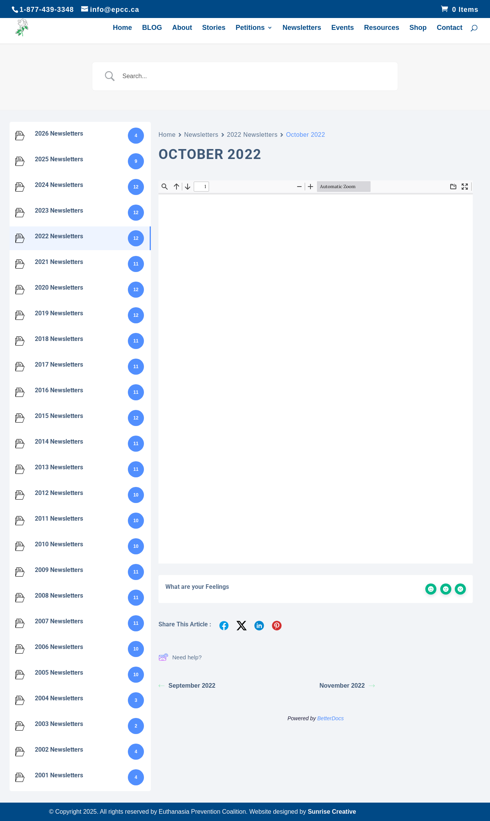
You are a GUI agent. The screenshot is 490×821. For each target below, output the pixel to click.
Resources (381, 28)
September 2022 (187, 685)
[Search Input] (254, 76)
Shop (418, 28)
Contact (449, 28)
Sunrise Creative (332, 811)
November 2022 (347, 685)
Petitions (250, 28)
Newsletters (302, 28)
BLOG (152, 28)
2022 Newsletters (252, 134)
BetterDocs (330, 718)
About (182, 28)
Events (343, 28)
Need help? (180, 657)
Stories (213, 28)
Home (122, 28)
